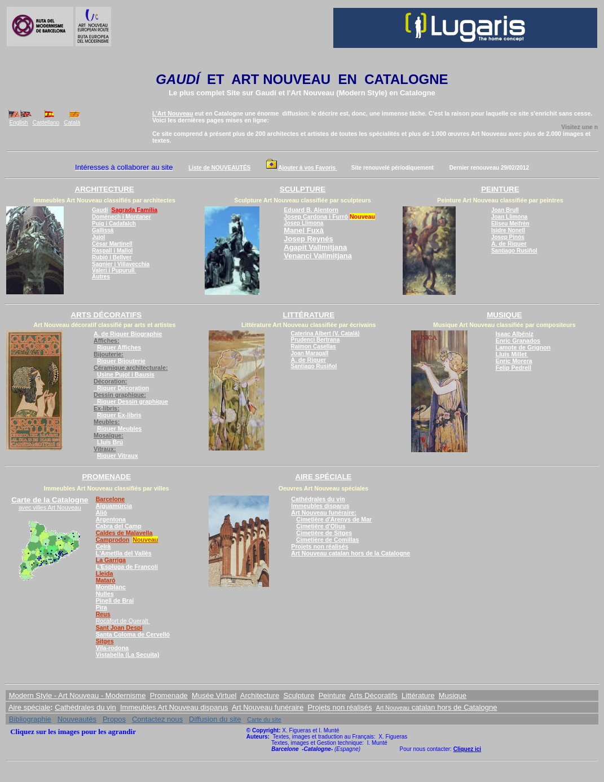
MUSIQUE (504, 315)
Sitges (105, 641)
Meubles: (107, 421)
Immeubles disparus (320, 505)
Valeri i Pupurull (114, 270)
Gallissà (102, 230)
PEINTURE (500, 189)
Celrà (103, 546)
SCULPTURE (302, 189)
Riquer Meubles (119, 428)
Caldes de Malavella (124, 532)
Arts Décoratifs (374, 695)
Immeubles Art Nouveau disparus (174, 707)
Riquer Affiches (119, 347)
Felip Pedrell (513, 367)
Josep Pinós (507, 237)
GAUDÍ (177, 79)
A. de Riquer (509, 243)
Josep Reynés (308, 239)
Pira (101, 607)
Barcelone (110, 499)
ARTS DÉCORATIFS (106, 315)
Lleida (104, 573)
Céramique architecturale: (130, 367)
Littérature (418, 695)
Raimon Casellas (313, 346)
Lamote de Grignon (523, 347)
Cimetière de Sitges (324, 532)
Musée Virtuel (214, 695)
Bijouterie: (109, 354)
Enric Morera (514, 360)
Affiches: (107, 340)
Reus (103, 614)
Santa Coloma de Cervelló (133, 634)
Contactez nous (157, 719)
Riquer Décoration (121, 388)
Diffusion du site (215, 719)
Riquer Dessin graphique (131, 401)
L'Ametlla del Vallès (124, 553)
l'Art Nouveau (310, 93)
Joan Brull (505, 210)
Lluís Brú (110, 442)
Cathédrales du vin (318, 499)
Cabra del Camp (119, 526)
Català (72, 123)
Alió (101, 512)
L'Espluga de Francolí (127, 566)
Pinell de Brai (115, 600)
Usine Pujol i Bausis (126, 374)
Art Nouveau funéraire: (323, 512)
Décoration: (110, 381)
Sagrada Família (134, 209)
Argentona (111, 519)
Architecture (259, 695)
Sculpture (298, 695)
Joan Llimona (509, 217)
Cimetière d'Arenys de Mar (334, 519)
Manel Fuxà (304, 230)
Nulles (105, 593)
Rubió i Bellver (111, 257)
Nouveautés (77, 719)
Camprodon (113, 539)
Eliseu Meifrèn (510, 223)
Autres (101, 276)
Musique (452, 695)
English (19, 123)
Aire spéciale (29, 707)
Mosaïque (109, 435)
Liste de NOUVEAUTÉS (219, 168)
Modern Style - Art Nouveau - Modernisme (77, 695)
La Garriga (111, 559)
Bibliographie (30, 719)
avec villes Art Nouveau (50, 507)
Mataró (106, 580)
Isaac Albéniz (515, 333)
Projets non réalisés (319, 546)
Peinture (332, 695)
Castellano (46, 123)
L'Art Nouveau (172, 113)
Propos (114, 719)
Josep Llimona (303, 223)
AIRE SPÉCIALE (324, 476)
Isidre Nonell (508, 230)
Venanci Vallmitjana (318, 255)
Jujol (98, 237)
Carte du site (264, 719)
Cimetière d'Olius (320, 526)
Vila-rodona (112, 647)
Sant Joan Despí (119, 627)
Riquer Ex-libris (119, 415)
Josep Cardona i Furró (316, 216)
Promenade (169, 695)
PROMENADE (106, 476)
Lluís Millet (512, 354)
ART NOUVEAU (280, 79)
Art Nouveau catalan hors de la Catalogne (350, 553)
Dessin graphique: (120, 394)
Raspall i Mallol (112, 251)
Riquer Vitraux (117, 455)
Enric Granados (518, 340)
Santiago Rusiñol (514, 251)
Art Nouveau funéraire (267, 707)
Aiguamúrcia (114, 505)
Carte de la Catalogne (49, 500)
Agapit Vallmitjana (315, 247)
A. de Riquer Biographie (128, 333)
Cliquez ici (467, 749)
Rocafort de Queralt (123, 620)
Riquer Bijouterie (121, 360)
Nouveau (145, 539)
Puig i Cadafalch (114, 223)
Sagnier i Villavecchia (120, 264)
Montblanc (111, 587)
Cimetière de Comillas (327, 539)
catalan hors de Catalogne (453, 707)
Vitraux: (105, 448)
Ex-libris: (107, 408)
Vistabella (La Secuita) (128, 654)
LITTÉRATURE (308, 315)
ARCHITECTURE (104, 189)
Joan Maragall (310, 353)
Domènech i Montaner (121, 217)
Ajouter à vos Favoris (307, 168)
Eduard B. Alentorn (311, 209)
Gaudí (265, 93)
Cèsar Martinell (112, 244)
